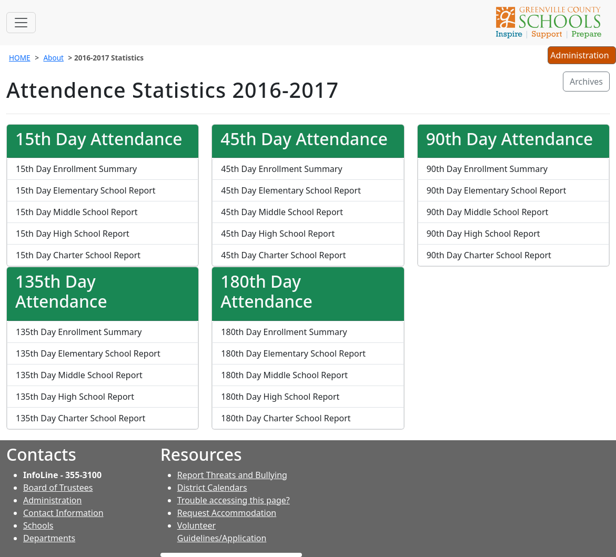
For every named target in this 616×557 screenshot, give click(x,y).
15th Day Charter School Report (78, 255)
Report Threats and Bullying (232, 475)
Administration (52, 500)
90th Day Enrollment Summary (487, 169)
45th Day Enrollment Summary (281, 169)
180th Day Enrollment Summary (284, 332)
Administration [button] (581, 56)
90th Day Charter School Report (489, 255)
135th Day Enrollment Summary (79, 332)
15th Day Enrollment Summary (76, 169)
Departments (49, 538)
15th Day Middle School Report (77, 212)
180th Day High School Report (280, 396)
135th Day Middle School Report (79, 375)
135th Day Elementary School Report (88, 353)
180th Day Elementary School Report (293, 353)
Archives (586, 81)
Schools (38, 525)
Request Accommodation (226, 513)
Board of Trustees (58, 487)
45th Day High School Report (278, 233)
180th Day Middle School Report (284, 375)
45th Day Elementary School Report (291, 190)
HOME (20, 58)
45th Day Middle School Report (282, 212)
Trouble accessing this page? (233, 500)
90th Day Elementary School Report (497, 190)
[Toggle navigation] (21, 22)
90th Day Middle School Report (488, 212)
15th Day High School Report (72, 233)
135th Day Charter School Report (80, 418)
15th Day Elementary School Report (86, 190)
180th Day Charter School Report (285, 418)
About (53, 58)
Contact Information (63, 513)
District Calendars (212, 487)
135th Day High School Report (75, 396)
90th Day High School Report (483, 233)
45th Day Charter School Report (283, 255)
